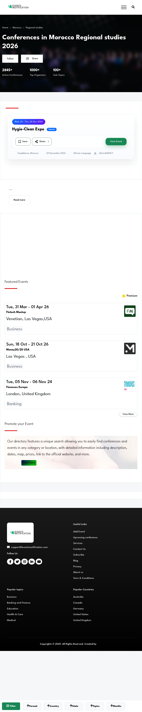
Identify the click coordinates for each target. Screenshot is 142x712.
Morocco (17, 27)
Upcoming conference (85, 537)
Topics (95, 705)
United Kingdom (82, 620)
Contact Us (79, 549)
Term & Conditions (83, 578)
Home (5, 27)
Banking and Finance (18, 602)
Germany (78, 608)
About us (78, 572)
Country (53, 705)
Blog (75, 560)
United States (80, 614)
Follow (10, 59)
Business (12, 597)
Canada (77, 602)
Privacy (77, 566)
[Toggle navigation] (124, 7)
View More (128, 414)
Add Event (29, 463)
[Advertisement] (71, 244)
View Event (116, 141)
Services (78, 543)
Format (32, 705)
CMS (99, 644)
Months (115, 705)
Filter (11, 705)
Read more (19, 200)
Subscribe (78, 554)
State (74, 705)
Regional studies (34, 27)
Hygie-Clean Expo (28, 129)
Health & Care (15, 614)
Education (12, 608)
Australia (78, 597)
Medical (11, 620)
